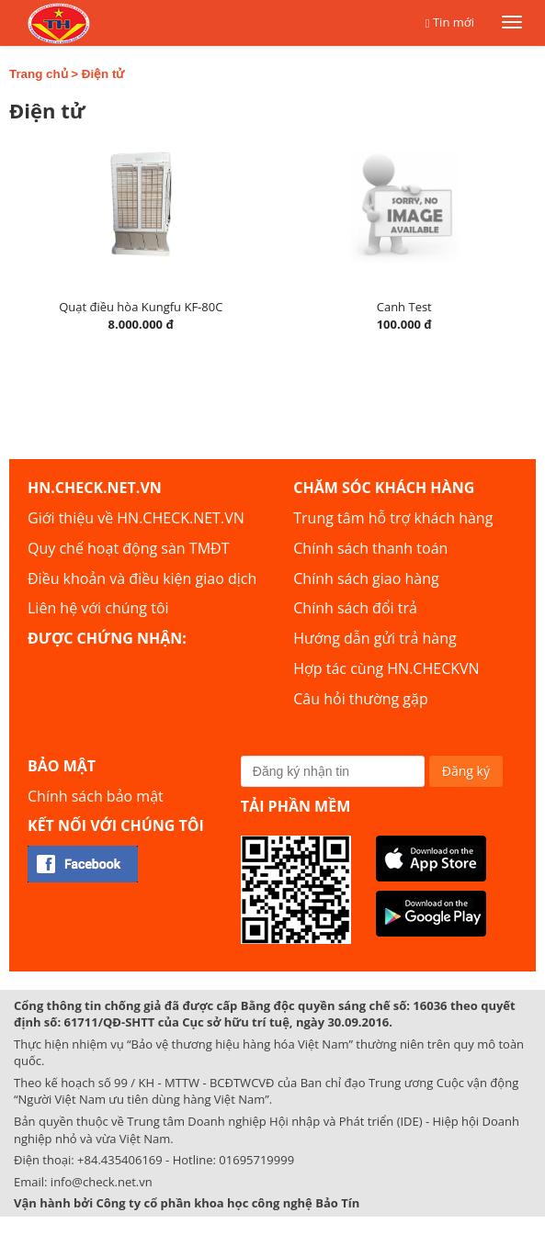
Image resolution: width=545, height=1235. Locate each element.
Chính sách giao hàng (365, 578)
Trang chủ (38, 74)
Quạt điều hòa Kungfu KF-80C (140, 306)
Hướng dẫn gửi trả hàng (374, 638)
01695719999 (256, 1159)
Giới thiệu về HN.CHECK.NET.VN (136, 518)
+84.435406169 (120, 1159)
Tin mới (453, 22)
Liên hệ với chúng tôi (98, 608)
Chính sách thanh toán (370, 548)
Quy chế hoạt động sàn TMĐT (128, 548)
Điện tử (103, 74)
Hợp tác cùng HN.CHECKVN (386, 668)
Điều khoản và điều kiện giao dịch (142, 578)
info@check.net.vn (102, 1181)
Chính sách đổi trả (355, 608)
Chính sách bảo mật (96, 796)
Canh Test (404, 306)
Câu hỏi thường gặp (360, 699)
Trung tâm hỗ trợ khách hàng (393, 518)
